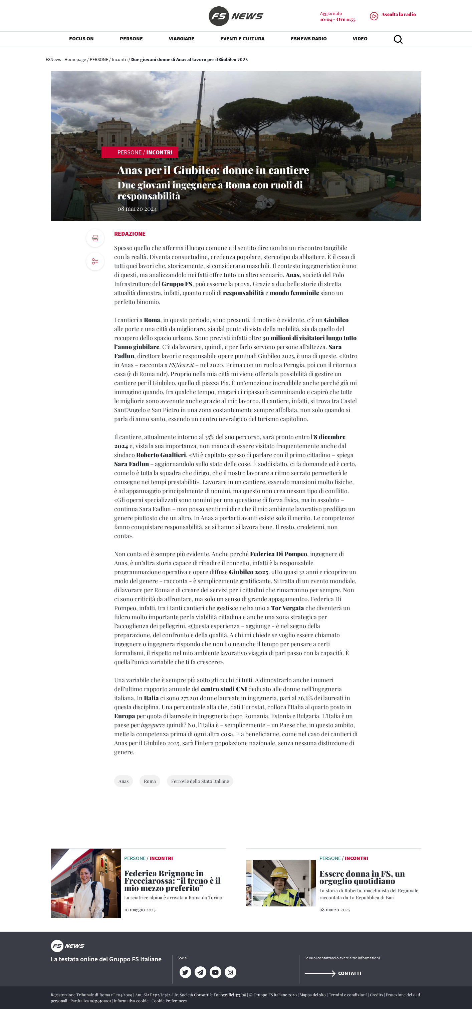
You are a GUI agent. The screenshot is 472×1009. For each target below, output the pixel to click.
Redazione (130, 233)
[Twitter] (185, 972)
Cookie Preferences (169, 1000)
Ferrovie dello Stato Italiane (200, 781)
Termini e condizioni (348, 994)
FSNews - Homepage (66, 59)
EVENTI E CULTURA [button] (242, 40)
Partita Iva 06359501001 (91, 1000)
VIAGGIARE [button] (181, 40)
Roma (150, 781)
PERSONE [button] (131, 40)
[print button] (95, 238)
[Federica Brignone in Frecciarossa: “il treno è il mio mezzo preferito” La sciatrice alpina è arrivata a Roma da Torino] (175, 885)
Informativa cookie (132, 1000)
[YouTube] (215, 972)
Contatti (332, 973)
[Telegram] (200, 972)
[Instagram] (230, 972)
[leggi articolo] (86, 883)
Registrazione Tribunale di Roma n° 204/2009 (92, 994)
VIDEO (360, 40)
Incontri (120, 59)
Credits (377, 994)
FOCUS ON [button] (81, 40)
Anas (124, 781)
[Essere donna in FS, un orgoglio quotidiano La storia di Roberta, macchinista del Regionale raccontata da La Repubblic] (370, 885)
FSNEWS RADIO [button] (309, 40)
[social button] (95, 261)
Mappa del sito (313, 994)
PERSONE (99, 59)
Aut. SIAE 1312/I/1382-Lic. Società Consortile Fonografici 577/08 (191, 994)
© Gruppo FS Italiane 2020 (273, 994)
